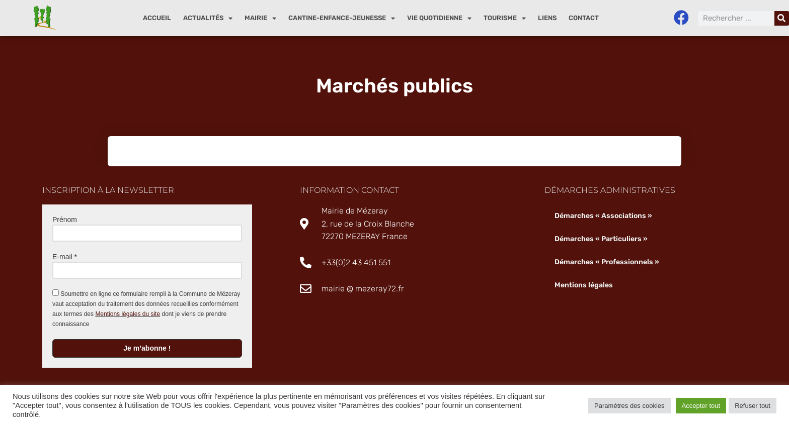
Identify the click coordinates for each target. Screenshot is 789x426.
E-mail (64, 257)
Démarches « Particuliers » (601, 239)
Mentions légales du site (127, 313)
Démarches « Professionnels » (607, 262)
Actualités (207, 18)
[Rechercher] (781, 18)
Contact (584, 18)
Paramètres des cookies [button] (629, 405)
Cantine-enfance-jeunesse (341, 18)
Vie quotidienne (439, 18)
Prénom (64, 220)
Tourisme (505, 18)
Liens (547, 18)
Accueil (157, 18)
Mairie (260, 18)
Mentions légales (583, 285)
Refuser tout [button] (752, 405)
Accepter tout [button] (701, 405)
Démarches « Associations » (603, 215)
